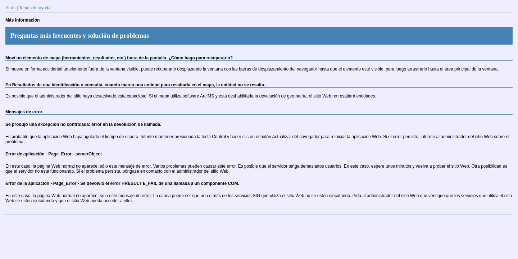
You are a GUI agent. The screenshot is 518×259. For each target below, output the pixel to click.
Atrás (10, 7)
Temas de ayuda (35, 7)
